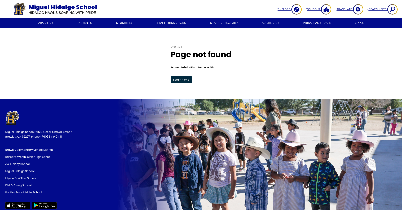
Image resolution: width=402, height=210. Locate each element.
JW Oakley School (17, 164)
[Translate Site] (371, 9)
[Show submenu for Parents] (85, 23)
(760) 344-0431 (51, 137)
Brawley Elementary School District (29, 150)
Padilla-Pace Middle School (23, 192)
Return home (181, 79)
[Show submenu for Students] (124, 23)
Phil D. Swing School (18, 185)
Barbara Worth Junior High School (28, 157)
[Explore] (335, 9)
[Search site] (390, 9)
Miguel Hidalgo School (19, 171)
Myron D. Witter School (20, 178)
